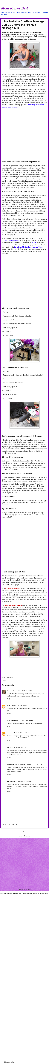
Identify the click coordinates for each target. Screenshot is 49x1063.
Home (24, 832)
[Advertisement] (24, 134)
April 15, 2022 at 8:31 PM (24, 691)
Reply (8, 699)
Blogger (28, 889)
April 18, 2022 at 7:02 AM (18, 747)
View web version (24, 836)
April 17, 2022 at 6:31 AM (22, 733)
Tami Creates (11, 720)
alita (8, 705)
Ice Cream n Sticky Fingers (16, 764)
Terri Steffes (11, 691)
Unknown (10, 733)
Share (4, 680)
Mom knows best (9, 1062)
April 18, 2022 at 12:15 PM (33, 764)
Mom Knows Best (14, 8)
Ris (8, 747)
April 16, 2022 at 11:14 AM (24, 720)
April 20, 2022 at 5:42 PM (24, 781)
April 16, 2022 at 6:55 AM (18, 705)
